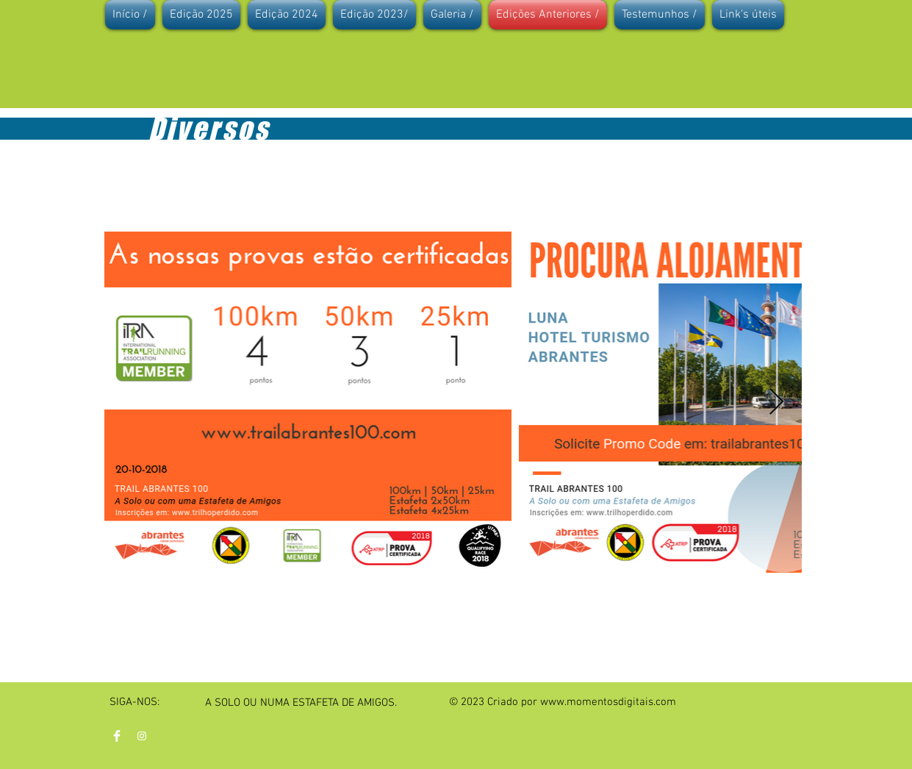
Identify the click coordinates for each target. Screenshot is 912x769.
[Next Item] (776, 402)
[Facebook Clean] (117, 736)
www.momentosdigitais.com (608, 702)
